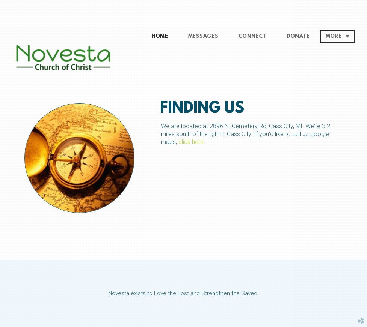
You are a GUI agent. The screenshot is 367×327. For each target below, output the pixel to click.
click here (191, 142)
